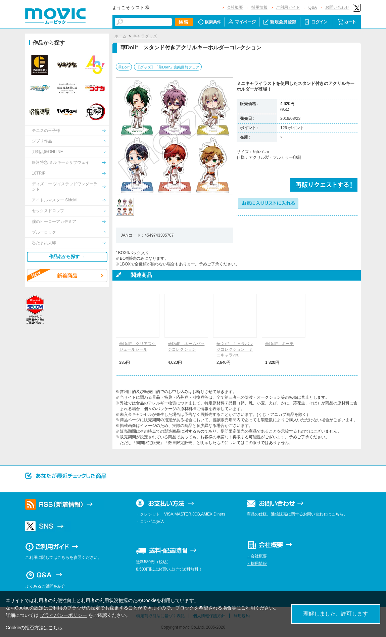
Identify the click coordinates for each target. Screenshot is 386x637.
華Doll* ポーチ (279, 343)
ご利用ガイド (288, 7)
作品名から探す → (67, 256)
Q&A (312, 7)
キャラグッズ (145, 36)
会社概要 (235, 7)
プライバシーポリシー (63, 615)
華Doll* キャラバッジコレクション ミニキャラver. (234, 349)
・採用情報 (257, 563)
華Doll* (124, 67)
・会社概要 (257, 556)
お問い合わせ (337, 7)
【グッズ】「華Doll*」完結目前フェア (167, 67)
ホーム (120, 36)
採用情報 (259, 7)
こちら (55, 627)
